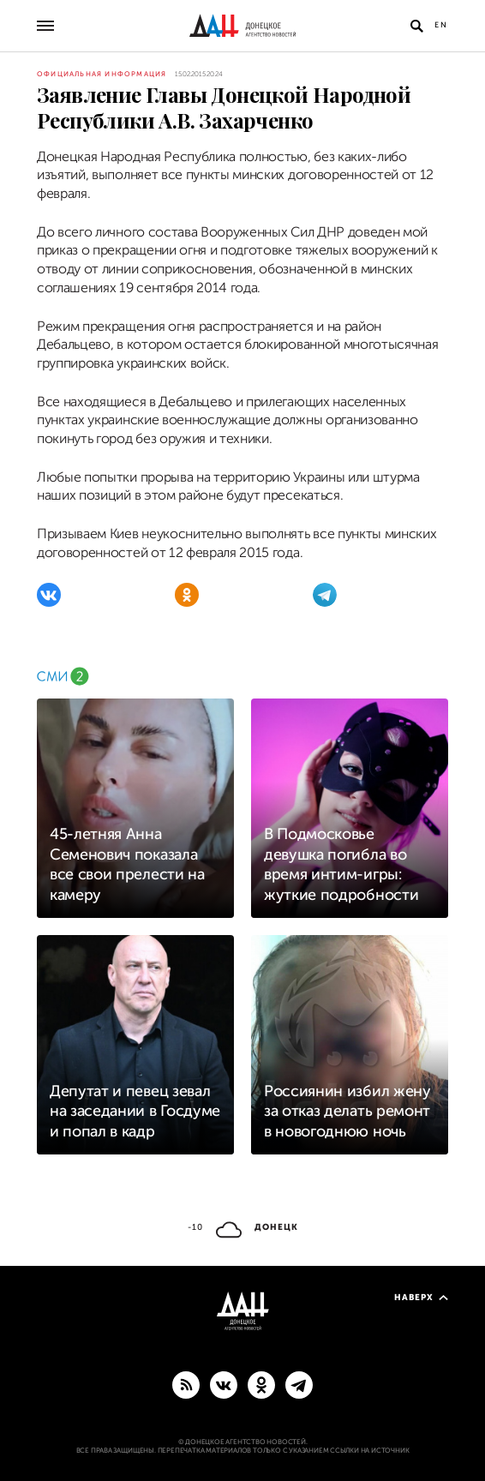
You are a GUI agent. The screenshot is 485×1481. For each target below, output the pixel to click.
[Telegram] (325, 595)
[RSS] (186, 1384)
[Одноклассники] (187, 595)
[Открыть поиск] (416, 25)
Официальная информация (101, 74)
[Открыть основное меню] (45, 25)
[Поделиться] (16, 126)
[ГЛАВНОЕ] (299, 1384)
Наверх (421, 1297)
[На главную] (242, 26)
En (441, 25)
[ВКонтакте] (49, 595)
